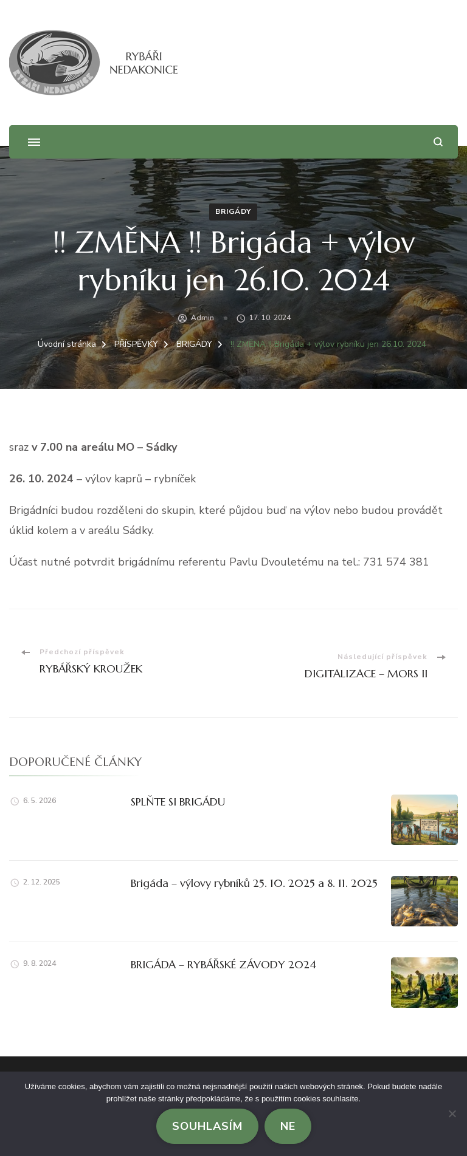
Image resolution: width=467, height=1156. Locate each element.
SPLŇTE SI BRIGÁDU (178, 802)
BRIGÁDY (233, 211)
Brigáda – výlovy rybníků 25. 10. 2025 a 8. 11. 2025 (254, 883)
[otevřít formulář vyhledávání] (438, 142)
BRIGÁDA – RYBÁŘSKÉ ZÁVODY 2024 (223, 964)
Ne (288, 1126)
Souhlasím (207, 1126)
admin (202, 318)
